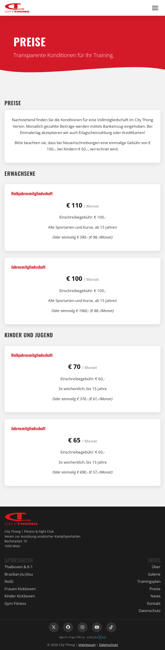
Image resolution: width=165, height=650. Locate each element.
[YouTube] (97, 627)
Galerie (154, 574)
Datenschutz (150, 610)
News (156, 596)
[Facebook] (68, 627)
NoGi (8, 581)
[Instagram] (82, 627)
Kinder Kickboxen (19, 596)
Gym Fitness (15, 603)
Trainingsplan (149, 581)
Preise (155, 588)
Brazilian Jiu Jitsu (18, 574)
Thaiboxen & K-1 (18, 566)
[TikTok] (111, 627)
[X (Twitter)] (54, 627)
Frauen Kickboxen (20, 588)
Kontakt (154, 603)
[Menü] (155, 8)
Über (156, 566)
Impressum (87, 645)
